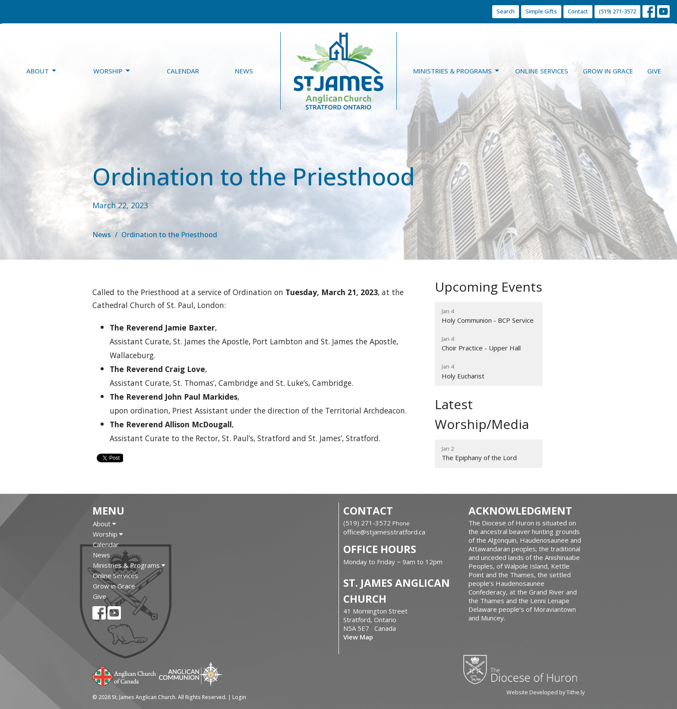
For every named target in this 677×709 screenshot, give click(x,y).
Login (239, 697)
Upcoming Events (488, 287)
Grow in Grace (608, 71)
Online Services (541, 71)
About (41, 71)
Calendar (183, 71)
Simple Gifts (541, 11)
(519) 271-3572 (617, 11)
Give (654, 71)
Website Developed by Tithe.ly (545, 692)
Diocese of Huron (523, 669)
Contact (578, 11)
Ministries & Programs (456, 71)
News (244, 71)
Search (506, 11)
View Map (358, 637)
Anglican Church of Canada (124, 675)
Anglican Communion (190, 673)
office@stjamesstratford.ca (384, 532)
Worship (112, 71)
